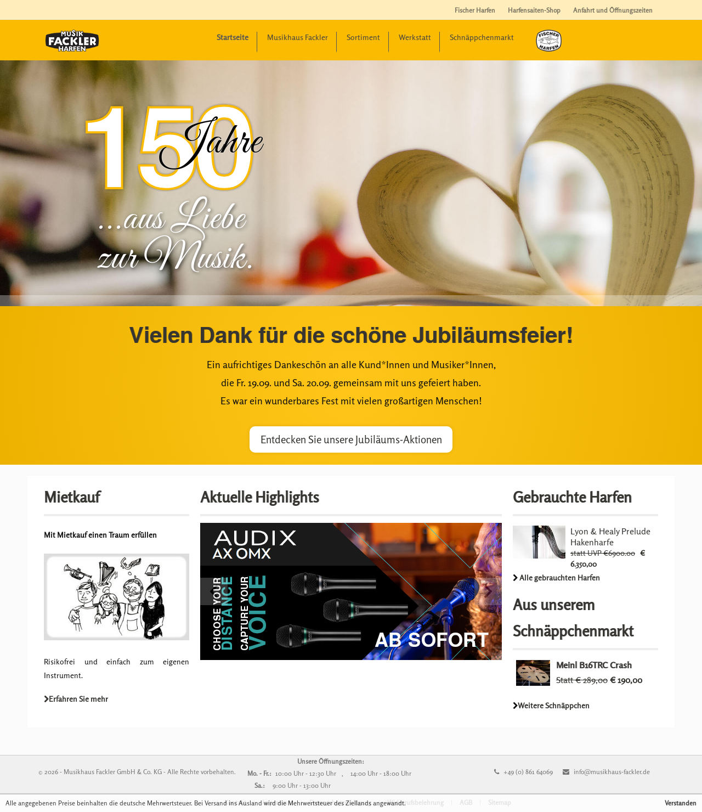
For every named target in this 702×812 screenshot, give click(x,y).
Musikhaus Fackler (297, 37)
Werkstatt (415, 37)
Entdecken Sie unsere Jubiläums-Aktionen (351, 439)
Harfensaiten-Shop (534, 10)
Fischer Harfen (475, 10)
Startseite (232, 37)
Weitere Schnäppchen (554, 705)
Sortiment (363, 37)
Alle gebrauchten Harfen (559, 577)
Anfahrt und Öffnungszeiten (613, 10)
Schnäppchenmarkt (482, 37)
